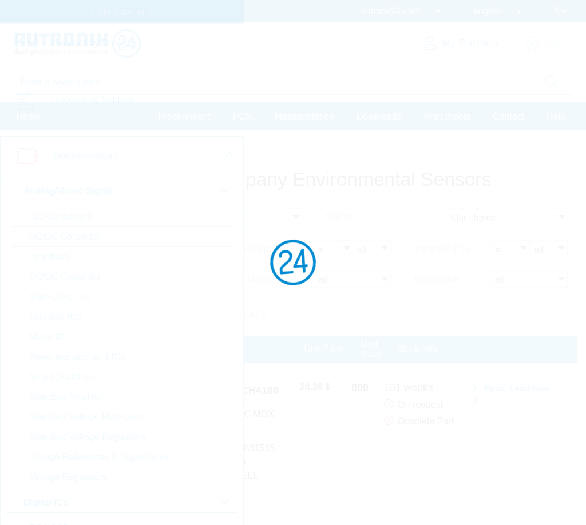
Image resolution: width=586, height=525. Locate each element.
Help (556, 116)
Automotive (436, 279)
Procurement (184, 116)
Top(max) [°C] (441, 249)
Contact (508, 116)
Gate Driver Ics (59, 296)
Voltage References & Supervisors (99, 457)
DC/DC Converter (65, 276)
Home (29, 116)
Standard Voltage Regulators (87, 437)
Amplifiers (49, 256)
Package (254, 279)
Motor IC (46, 336)
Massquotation (304, 116)
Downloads (379, 116)
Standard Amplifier (66, 396)
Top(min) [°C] (263, 249)
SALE (255, 315)
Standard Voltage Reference (86, 416)
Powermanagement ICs (77, 356)
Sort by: (341, 217)
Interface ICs (55, 316)
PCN (242, 116)
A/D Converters (60, 216)
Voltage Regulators (67, 477)
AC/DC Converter (64, 236)
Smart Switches (61, 376)
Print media (447, 116)
